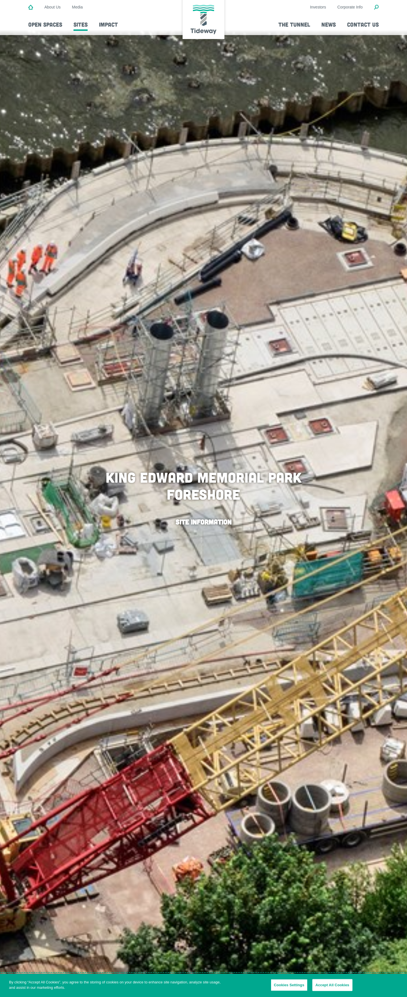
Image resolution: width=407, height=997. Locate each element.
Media (77, 7)
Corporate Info (350, 7)
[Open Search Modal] (376, 7)
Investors (318, 7)
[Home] (30, 7)
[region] (203, 985)
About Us (52, 7)
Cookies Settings (289, 985)
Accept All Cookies (332, 985)
